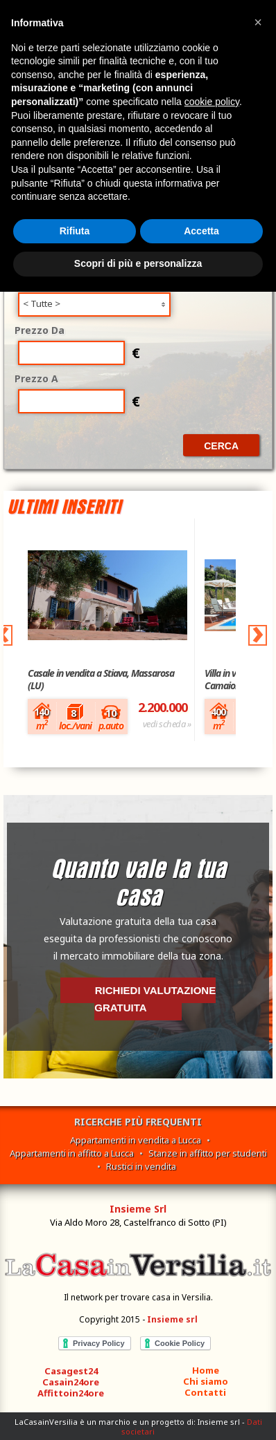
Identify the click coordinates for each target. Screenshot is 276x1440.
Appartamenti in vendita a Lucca (135, 1140)
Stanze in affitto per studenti (207, 1153)
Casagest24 (71, 1371)
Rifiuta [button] (75, 230)
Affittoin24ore (70, 1393)
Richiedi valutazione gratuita (155, 998)
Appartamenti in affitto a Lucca (72, 1153)
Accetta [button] (201, 230)
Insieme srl (172, 1319)
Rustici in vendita (141, 1166)
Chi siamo (205, 1381)
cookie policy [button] (211, 101)
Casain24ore (70, 1382)
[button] (258, 22)
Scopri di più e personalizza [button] (138, 263)
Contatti (205, 1392)
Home (205, 1370)
